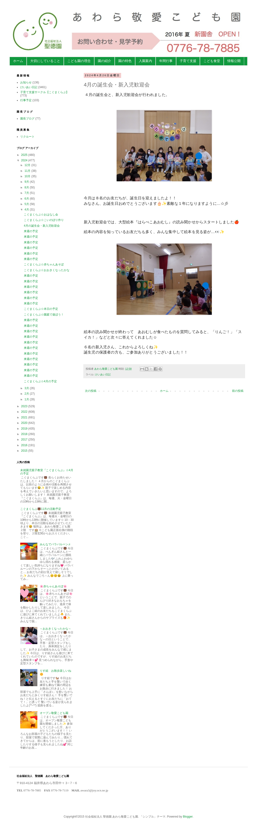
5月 (27, 204)
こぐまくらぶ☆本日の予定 (41, 309)
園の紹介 (104, 61)
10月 (28, 176)
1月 (27, 399)
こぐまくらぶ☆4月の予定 (40, 381)
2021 (24, 417)
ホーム (18, 61)
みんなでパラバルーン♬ (55, 544)
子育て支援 (188, 61)
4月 (27, 209)
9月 (27, 181)
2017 (24, 439)
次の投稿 (90, 390)
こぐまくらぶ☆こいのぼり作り (44, 220)
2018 (24, 434)
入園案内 (145, 61)
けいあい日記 (103, 374)
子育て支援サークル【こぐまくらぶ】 (44, 92)
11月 (28, 170)
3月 (27, 388)
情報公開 (234, 61)
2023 (24, 406)
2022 (24, 411)
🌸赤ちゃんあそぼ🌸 (53, 586)
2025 (24, 155)
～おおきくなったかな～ (55, 628)
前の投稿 (237, 390)
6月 (27, 198)
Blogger (188, 816)
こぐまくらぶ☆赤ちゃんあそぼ (44, 264)
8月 (27, 187)
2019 (24, 428)
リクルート (27, 136)
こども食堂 (211, 61)
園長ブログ (27, 118)
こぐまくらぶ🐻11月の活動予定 (40, 509)
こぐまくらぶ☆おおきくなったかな (46, 270)
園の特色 (125, 61)
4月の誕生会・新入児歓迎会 (42, 225)
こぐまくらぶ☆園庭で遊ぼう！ (44, 314)
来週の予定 (31, 231)
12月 (28, 165)
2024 (24, 160)
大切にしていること (45, 61)
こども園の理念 (79, 61)
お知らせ (26, 82)
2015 (24, 450)
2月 (27, 393)
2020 (24, 423)
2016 (24, 445)
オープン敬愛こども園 (54, 713)
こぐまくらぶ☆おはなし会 (41, 214)
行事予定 (26, 100)
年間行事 (166, 61)
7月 (27, 193)
